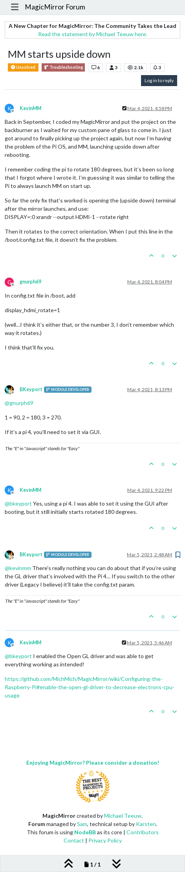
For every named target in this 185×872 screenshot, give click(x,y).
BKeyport (31, 389)
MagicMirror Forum (55, 7)
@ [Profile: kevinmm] (18, 568)
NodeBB (85, 832)
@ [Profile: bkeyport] (18, 503)
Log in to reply (159, 80)
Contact (74, 840)
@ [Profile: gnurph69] (19, 402)
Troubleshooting (63, 67)
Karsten (146, 823)
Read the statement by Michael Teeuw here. (92, 34)
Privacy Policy (105, 840)
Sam (82, 823)
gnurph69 (30, 282)
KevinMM (30, 108)
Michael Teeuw (122, 815)
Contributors (142, 832)
